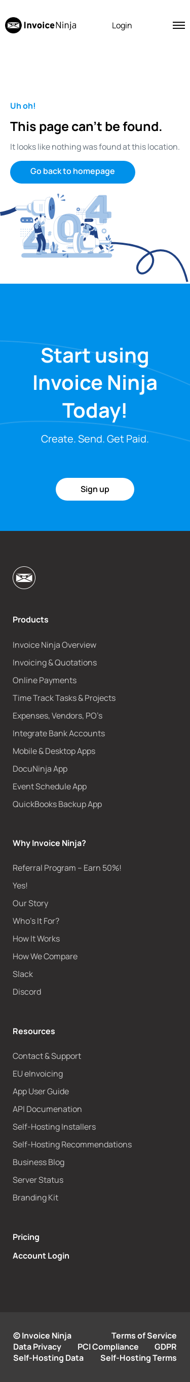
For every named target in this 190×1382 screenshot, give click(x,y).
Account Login (41, 1255)
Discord (27, 991)
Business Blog (38, 1162)
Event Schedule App (50, 786)
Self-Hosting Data (48, 1357)
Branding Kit (35, 1197)
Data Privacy (37, 1346)
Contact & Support (47, 1055)
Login (122, 25)
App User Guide (41, 1091)
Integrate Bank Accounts (59, 733)
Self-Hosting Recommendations (72, 1144)
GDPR (166, 1346)
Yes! (20, 885)
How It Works (36, 938)
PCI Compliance (108, 1346)
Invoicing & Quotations (55, 662)
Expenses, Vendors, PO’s (57, 715)
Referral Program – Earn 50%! (67, 867)
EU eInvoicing (38, 1073)
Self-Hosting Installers (54, 1126)
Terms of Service (144, 1335)
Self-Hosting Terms (138, 1357)
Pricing (26, 1236)
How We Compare (45, 956)
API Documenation (47, 1108)
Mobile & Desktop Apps (54, 750)
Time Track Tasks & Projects (64, 697)
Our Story (30, 903)
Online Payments (45, 680)
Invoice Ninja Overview (54, 644)
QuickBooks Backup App (57, 804)
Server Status (38, 1179)
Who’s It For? (36, 920)
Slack (23, 973)
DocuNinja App (40, 768)
